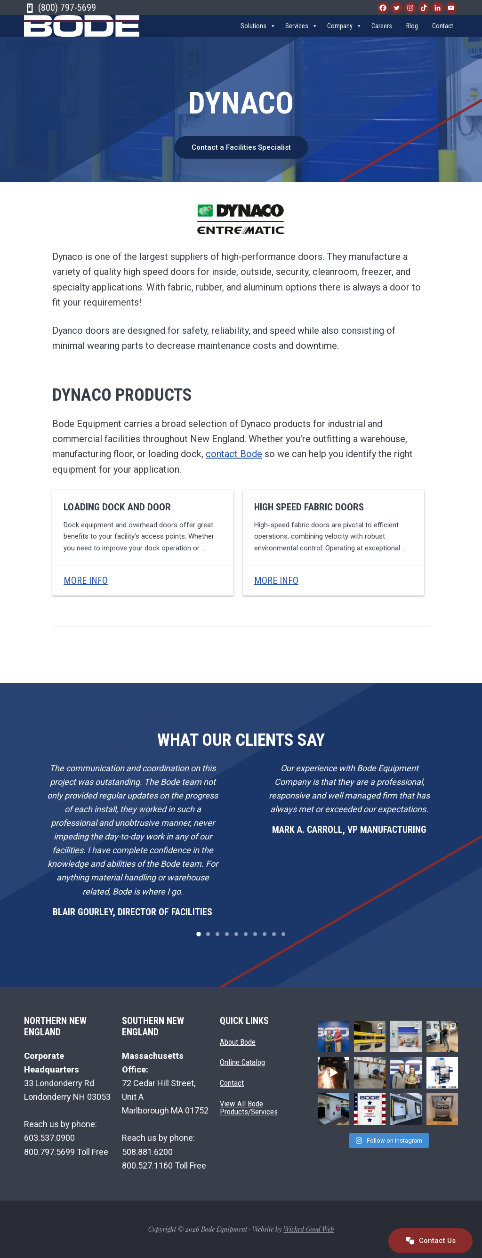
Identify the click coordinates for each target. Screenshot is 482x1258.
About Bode (238, 1042)
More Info (86, 580)
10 (283, 934)
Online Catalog (242, 1062)
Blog (412, 31)
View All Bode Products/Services (249, 1108)
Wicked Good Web (308, 1229)
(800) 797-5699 (60, 7)
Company (344, 31)
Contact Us (430, 1240)
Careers (381, 31)
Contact (442, 31)
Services (301, 31)
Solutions (258, 31)
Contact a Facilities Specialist (241, 147)
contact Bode (234, 454)
